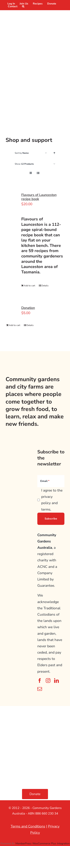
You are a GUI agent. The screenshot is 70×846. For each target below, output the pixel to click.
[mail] (39, 689)
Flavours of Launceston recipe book (39, 197)
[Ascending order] (54, 153)
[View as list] (38, 173)
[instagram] (48, 680)
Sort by (22, 152)
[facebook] (39, 680)
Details (45, 285)
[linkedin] (56, 680)
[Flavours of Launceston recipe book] (12, 202)
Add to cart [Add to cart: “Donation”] (14, 325)
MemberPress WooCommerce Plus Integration (42, 843)
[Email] (50, 481)
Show (24, 163)
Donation (28, 308)
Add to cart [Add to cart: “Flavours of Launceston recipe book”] (29, 285)
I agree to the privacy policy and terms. (52, 500)
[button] (23, 6)
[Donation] (12, 310)
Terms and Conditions (28, 826)
